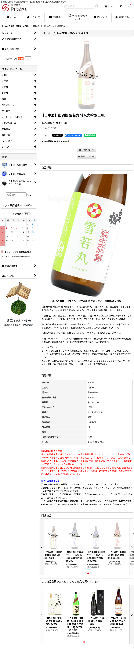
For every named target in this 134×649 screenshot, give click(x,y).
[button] (86, 156)
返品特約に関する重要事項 (55, 141)
